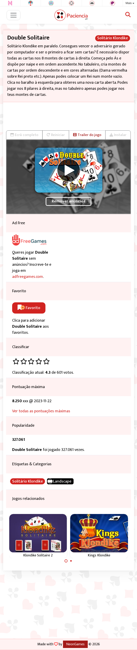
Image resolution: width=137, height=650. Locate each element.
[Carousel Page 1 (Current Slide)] (66, 560)
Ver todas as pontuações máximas (41, 411)
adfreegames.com (27, 276)
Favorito (29, 308)
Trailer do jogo (87, 135)
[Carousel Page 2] (71, 560)
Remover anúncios (68, 201)
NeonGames (75, 644)
